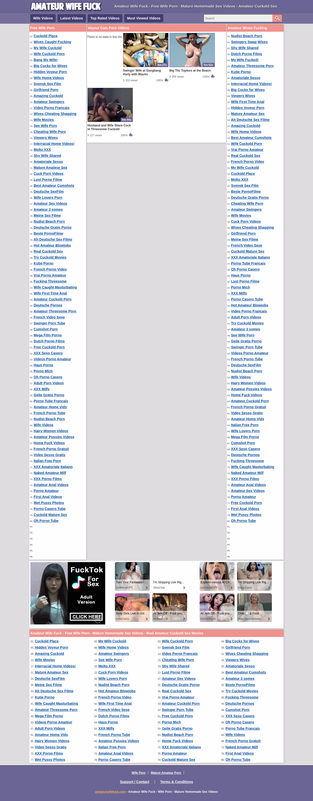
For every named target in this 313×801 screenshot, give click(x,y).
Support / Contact (134, 782)
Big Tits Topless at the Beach (190, 70)
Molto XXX (42, 150)
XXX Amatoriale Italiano (53, 467)
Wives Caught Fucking (52, 42)
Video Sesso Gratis (49, 455)
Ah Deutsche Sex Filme (53, 239)
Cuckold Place (46, 36)
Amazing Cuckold (48, 96)
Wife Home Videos (49, 78)
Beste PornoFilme (48, 233)
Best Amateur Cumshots (54, 186)
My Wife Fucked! (244, 60)
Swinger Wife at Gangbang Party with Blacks (142, 72)
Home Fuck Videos (49, 443)
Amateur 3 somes (48, 209)
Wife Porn (139, 773)
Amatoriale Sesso (48, 162)
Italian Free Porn (47, 461)
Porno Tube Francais (51, 401)
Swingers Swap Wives (249, 42)
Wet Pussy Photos (49, 503)
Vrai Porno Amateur (50, 275)
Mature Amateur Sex (50, 168)
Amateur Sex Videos (50, 203)
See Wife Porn (45, 126)
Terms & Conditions (176, 782)
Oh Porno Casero (48, 377)
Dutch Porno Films (49, 341)
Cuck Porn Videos (49, 174)
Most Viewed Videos (143, 18)
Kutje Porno (43, 263)
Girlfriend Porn (46, 90)
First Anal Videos (48, 497)
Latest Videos (71, 18)
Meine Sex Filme (47, 215)
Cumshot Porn (46, 329)
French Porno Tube (49, 413)
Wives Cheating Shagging (55, 114)
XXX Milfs (42, 389)
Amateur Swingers (49, 102)
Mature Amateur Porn (166, 773)
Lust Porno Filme (48, 180)
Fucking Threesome (50, 281)
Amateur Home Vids (50, 407)
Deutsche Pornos (48, 305)
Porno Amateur (46, 491)
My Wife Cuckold (48, 48)
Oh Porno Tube (46, 521)
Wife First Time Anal (50, 293)
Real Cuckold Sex (48, 251)
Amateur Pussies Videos (54, 437)
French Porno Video (50, 269)
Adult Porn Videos (49, 383)
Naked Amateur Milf (50, 473)
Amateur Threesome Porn (55, 311)
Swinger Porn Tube (49, 323)
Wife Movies (44, 120)
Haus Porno (43, 365)
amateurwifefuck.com (110, 792)
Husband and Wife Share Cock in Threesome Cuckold (109, 127)
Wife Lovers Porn (48, 198)
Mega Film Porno (48, 335)
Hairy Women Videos (51, 431)
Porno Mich (43, 371)
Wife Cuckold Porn (49, 54)
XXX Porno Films (48, 479)
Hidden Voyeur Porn (50, 72)
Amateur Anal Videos (51, 485)
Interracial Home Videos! (54, 144)
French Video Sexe (49, 317)
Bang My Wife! (46, 60)
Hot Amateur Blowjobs (52, 245)
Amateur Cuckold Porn (53, 299)
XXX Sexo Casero (48, 353)
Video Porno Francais (52, 108)
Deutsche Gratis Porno (53, 227)
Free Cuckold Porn (49, 347)
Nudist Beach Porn (49, 221)
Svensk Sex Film (47, 84)
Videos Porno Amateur (52, 359)
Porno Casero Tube (50, 509)
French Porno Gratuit (51, 449)
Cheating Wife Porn (50, 132)
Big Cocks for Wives (50, 66)
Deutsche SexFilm (49, 192)
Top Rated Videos (105, 18)
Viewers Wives (46, 138)
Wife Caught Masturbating (55, 287)
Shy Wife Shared (47, 156)
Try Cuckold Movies (50, 257)
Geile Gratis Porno (49, 395)
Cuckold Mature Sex (50, 515)
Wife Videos (43, 18)
